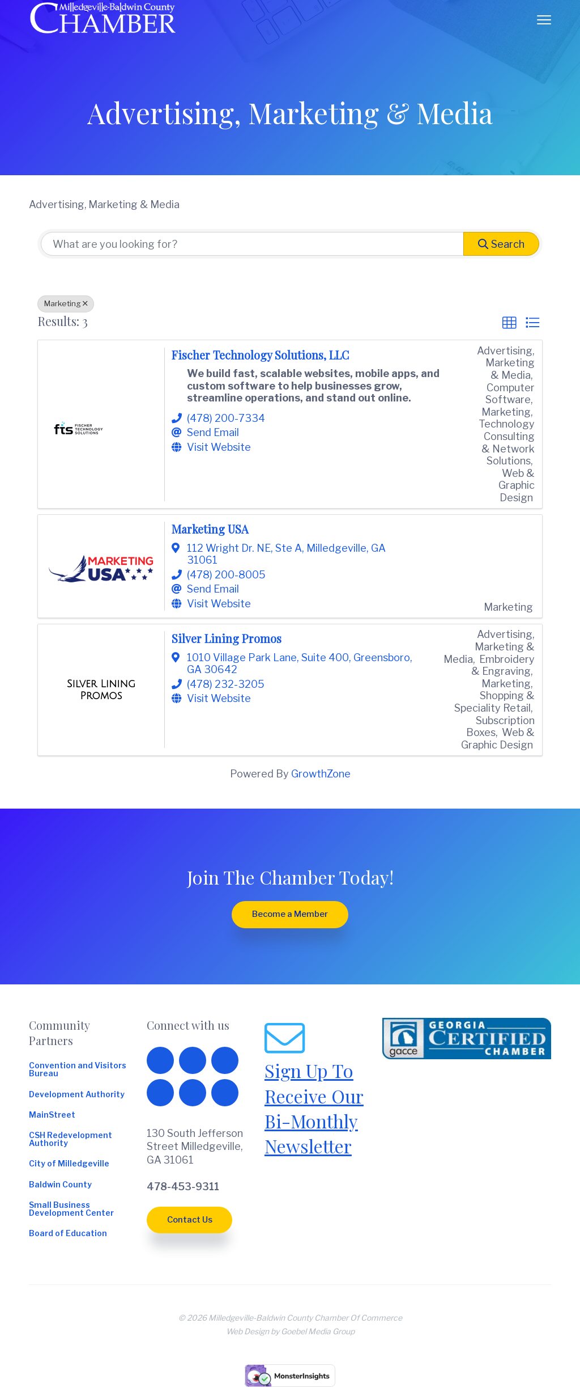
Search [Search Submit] (501, 244)
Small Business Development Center (71, 1209)
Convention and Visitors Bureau (77, 1070)
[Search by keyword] (252, 244)
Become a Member (290, 914)
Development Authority (77, 1095)
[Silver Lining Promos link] (101, 690)
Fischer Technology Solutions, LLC (260, 355)
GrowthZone (321, 774)
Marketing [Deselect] (65, 303)
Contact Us (189, 1220)
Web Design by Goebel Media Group (290, 1331)
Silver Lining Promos (227, 638)
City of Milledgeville (69, 1164)
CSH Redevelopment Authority (70, 1140)
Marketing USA (210, 529)
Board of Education (68, 1234)
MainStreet (52, 1115)
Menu (544, 19)
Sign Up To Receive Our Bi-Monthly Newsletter (314, 1108)
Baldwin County (60, 1185)
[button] (509, 322)
